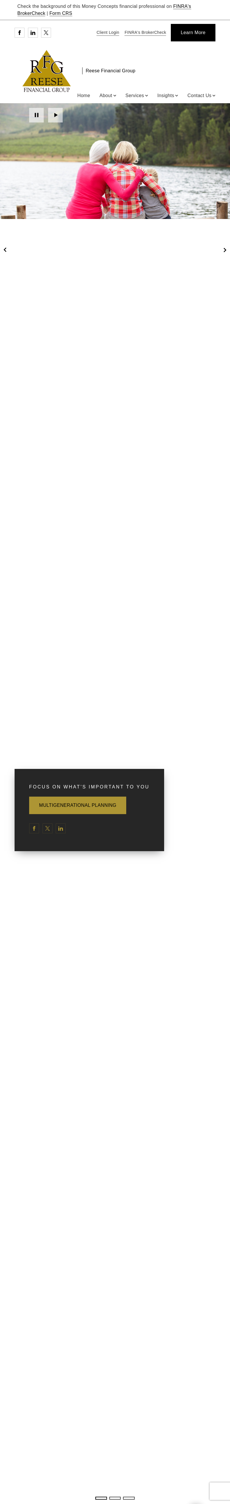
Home (83, 95)
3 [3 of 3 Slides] (128, 1498)
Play (55, 115)
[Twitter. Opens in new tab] (46, 33)
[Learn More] (193, 32)
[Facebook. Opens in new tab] (19, 33)
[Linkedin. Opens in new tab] (33, 33)
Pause (36, 115)
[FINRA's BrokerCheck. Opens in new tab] (144, 32)
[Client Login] (106, 32)
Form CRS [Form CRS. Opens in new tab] (61, 13)
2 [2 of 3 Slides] (115, 1498)
